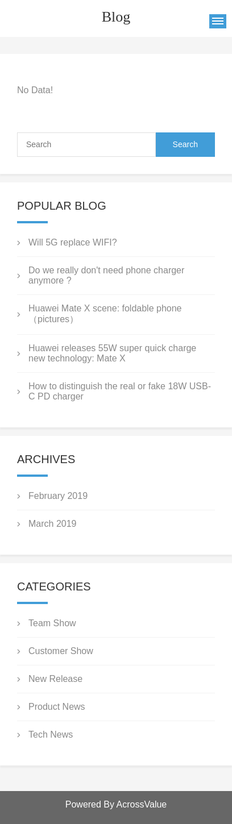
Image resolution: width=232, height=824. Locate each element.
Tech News (50, 734)
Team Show (52, 623)
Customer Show (60, 651)
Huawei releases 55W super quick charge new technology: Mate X (112, 353)
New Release (55, 679)
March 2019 (52, 523)
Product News (56, 706)
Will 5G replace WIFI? (72, 242)
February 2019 (58, 496)
